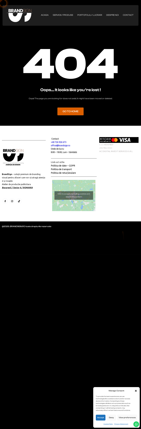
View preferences (127, 417)
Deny (111, 417)
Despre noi (112, 15)
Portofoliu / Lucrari (89, 15)
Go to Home (70, 111)
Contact (128, 15)
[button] (136, 391)
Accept (100, 417)
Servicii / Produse (63, 15)
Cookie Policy (108, 424)
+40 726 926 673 (58, 142)
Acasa (45, 15)
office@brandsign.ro (60, 145)
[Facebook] (5, 201)
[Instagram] (12, 201)
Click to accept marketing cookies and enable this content (74, 195)
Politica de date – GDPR (63, 165)
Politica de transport (61, 169)
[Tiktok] (19, 201)
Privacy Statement (121, 424)
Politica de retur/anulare (63, 172)
